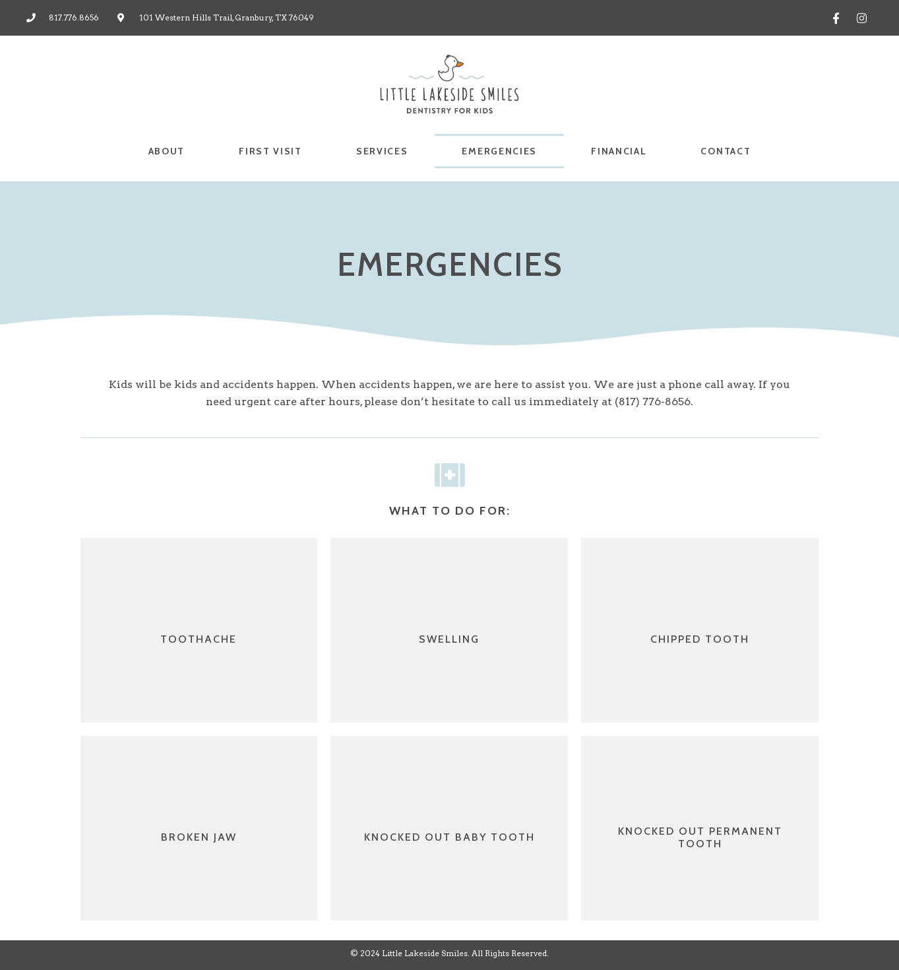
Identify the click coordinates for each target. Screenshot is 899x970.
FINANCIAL (618, 151)
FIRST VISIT (270, 151)
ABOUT (166, 151)
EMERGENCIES (499, 151)
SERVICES (382, 151)
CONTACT (725, 151)
